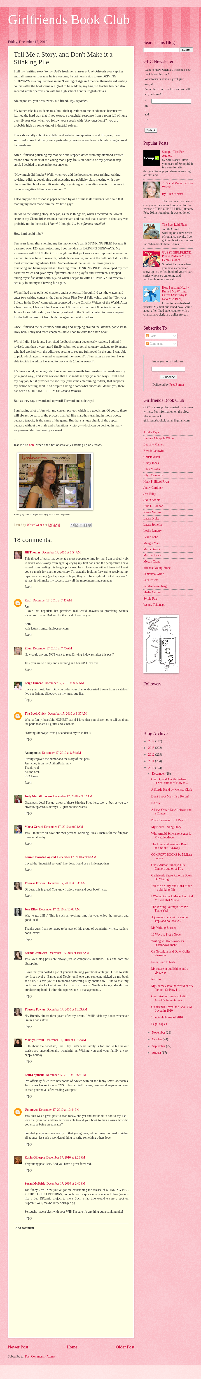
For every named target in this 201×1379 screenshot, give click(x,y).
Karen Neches (152, 512)
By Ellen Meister (172, 194)
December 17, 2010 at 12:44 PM (59, 1109)
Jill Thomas (32, 552)
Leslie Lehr (150, 537)
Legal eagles (159, 1024)
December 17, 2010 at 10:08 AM (59, 909)
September (159, 1046)
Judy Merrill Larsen (38, 796)
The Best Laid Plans (174, 224)
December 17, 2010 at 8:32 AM (64, 683)
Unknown (31, 1109)
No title (156, 803)
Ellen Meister (151, 469)
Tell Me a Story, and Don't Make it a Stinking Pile (171, 887)
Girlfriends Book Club (69, 19)
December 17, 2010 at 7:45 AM (52, 600)
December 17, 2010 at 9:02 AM (72, 796)
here (32, 445)
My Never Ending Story (166, 827)
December (159, 773)
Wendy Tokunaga (154, 604)
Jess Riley (31, 909)
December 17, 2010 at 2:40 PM (66, 1183)
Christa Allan (151, 457)
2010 (151, 768)
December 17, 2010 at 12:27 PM (66, 1075)
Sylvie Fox (150, 598)
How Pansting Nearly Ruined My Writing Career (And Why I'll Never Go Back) (175, 293)
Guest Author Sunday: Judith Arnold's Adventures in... (169, 998)
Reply (28, 586)
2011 (151, 761)
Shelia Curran (152, 592)
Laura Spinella (34, 1075)
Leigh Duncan (34, 683)
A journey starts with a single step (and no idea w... (169, 919)
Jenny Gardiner (153, 487)
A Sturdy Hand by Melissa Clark (171, 789)
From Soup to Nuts (163, 962)
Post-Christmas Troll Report (168, 820)
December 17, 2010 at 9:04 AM (63, 826)
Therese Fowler (35, 883)
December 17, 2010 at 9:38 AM (66, 883)
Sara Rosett (150, 580)
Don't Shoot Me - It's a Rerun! (170, 796)
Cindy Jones (151, 463)
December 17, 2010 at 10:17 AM (69, 953)
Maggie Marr (151, 543)
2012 (151, 754)
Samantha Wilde (153, 574)
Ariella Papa (151, 432)
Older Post (125, 1347)
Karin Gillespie (35, 1157)
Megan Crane (151, 561)
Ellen (28, 648)
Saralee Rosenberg (155, 586)
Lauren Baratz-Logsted (40, 857)
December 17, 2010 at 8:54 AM (61, 752)
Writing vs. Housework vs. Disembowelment (168, 943)
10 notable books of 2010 (167, 1017)
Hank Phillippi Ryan (156, 481)
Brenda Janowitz (36, 953)
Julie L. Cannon (153, 506)
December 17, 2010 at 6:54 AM (61, 552)
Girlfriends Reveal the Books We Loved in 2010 (171, 1009)
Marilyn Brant (34, 1040)
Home (72, 1347)
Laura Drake (151, 518)
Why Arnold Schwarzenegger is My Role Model (171, 835)
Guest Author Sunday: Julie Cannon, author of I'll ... (168, 867)
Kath (28, 600)
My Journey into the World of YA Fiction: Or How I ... (172, 987)
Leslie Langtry (152, 530)
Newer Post (18, 1347)
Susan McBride (35, 1183)
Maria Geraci (34, 826)
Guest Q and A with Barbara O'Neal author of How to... (169, 781)
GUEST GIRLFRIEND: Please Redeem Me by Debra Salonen (177, 256)
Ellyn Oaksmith (153, 475)
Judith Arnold (152, 500)
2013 (151, 747)
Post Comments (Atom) (40, 1356)
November (159, 1032)
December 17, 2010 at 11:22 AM (65, 1040)
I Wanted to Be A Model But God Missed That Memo (172, 898)
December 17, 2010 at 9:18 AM (76, 857)
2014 (151, 741)
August (157, 1052)
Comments (154, 343)
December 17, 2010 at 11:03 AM (67, 1009)
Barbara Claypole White (158, 438)
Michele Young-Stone (157, 568)
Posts (151, 336)
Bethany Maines (153, 444)
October (157, 1039)
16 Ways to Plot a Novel (166, 934)
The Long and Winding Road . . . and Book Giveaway (171, 846)
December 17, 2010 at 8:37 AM (67, 713)
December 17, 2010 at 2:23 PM (65, 1157)
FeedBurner (176, 384)
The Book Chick (35, 713)
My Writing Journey (163, 927)
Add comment (24, 1228)
